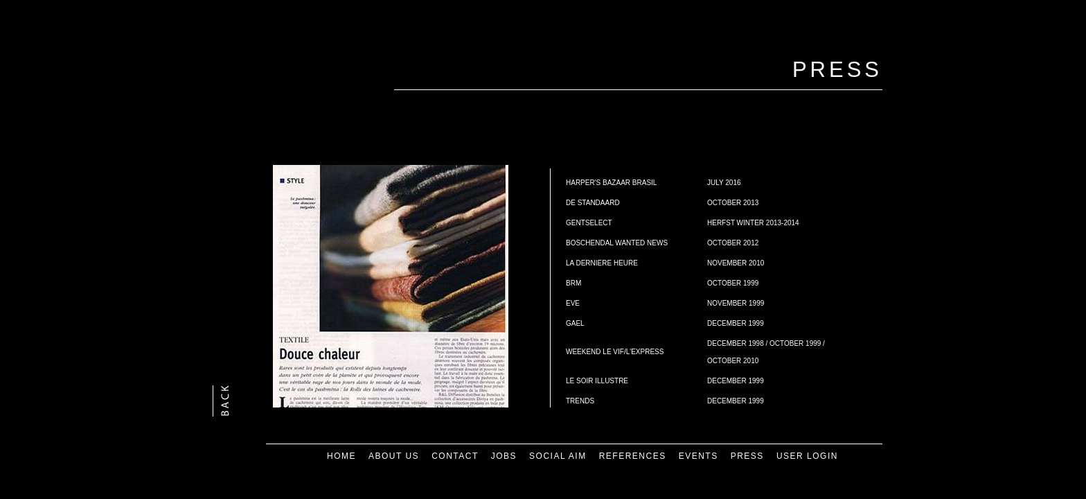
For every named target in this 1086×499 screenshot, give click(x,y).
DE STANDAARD (593, 203)
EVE (573, 303)
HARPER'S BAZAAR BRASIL (611, 182)
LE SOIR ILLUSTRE (597, 381)
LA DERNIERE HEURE (602, 263)
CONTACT (455, 456)
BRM (573, 283)
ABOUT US (393, 456)
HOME (341, 456)
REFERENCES (632, 456)
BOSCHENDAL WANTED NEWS (617, 243)
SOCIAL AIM (558, 456)
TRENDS (580, 401)
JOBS (504, 456)
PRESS (747, 456)
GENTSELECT (589, 223)
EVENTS (698, 456)
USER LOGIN (807, 456)
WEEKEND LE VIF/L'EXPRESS (615, 352)
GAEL (575, 323)
